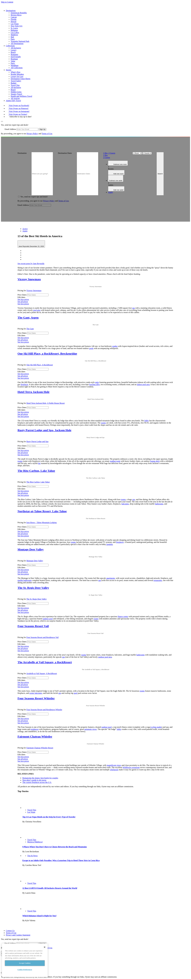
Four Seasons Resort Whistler (36, 698)
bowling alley (94, 384)
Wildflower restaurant (131, 767)
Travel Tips (15, 85)
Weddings (15, 65)
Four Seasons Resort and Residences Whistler (44, 710)
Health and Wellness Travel (21, 96)
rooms (103, 423)
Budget (13, 83)
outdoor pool (48, 619)
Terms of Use (47, 134)
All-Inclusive (16, 48)
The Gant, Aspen (28, 317)
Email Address (10, 129)
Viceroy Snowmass (29, 279)
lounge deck (155, 461)
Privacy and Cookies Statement (18, 935)
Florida (13, 19)
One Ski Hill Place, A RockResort (39, 365)
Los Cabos (15, 32)
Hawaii (13, 22)
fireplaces (24, 384)
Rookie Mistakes (17, 74)
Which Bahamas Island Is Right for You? (39, 916)
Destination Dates (65, 153)
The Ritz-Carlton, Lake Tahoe (36, 470)
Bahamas (14, 30)
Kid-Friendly (16, 57)
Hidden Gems (16, 92)
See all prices (23, 302)
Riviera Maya (16, 15)
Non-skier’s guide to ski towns (34, 780)
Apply (110, 192)
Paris (13, 39)
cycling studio (156, 727)
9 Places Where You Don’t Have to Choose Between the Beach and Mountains (54, 847)
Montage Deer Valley (31, 549)
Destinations (11, 11)
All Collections (17, 68)
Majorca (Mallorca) (35, 842)
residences (35, 729)
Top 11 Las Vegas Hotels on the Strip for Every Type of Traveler (48, 817)
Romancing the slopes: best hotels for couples (40, 778)
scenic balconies (35, 693)
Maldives (14, 35)
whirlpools (114, 770)
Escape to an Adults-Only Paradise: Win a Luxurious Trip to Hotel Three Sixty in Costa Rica (61, 860)
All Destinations (17, 43)
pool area (36, 310)
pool (75, 693)
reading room (115, 461)
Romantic (14, 54)
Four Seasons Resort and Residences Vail (42, 637)
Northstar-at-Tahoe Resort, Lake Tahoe (42, 511)
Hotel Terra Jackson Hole (33, 391)
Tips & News (32, 856)
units (97, 382)
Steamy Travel (16, 94)
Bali (12, 37)
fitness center (123, 616)
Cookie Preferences (25, 969)
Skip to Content (7, 2)
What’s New (15, 72)
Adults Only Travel (13, 101)
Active (25, 229)
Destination (22, 153)
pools (91, 348)
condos (115, 346)
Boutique (14, 59)
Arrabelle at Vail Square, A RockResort (41, 673)
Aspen (24, 231)
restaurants (157, 580)
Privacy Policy (32, 134)
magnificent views (114, 765)
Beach (13, 52)
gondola (109, 544)
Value (13, 61)
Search (160, 174)
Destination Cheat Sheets (20, 79)
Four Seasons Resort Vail (33, 626)
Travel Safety (16, 81)
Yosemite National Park (20, 41)
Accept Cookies (25, 963)
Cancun (14, 17)
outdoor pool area (105, 657)
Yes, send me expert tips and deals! (34, 197)
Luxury (13, 50)
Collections (10, 46)
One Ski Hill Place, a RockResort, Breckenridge (47, 353)
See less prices (23, 299)
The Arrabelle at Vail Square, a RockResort (45, 662)
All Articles (15, 98)
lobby (146, 421)
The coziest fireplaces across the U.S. (37, 782)
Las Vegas (15, 24)
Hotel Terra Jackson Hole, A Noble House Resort (45, 403)
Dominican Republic (19, 13)
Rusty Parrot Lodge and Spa (37, 441)
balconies (125, 504)
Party (13, 63)
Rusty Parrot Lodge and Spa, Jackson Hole (44, 430)
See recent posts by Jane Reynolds (31, 264)
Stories (8, 70)
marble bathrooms (25, 580)
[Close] (44, 947)
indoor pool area (143, 384)
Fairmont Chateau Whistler (35, 736)
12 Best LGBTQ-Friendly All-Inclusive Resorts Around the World (49, 888)
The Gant (30, 329)
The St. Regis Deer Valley (33, 587)
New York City (16, 26)
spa (133, 308)
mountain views (90, 729)
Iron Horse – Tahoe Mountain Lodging (41, 522)
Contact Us (10, 931)
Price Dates (22, 295)
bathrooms (159, 504)
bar (39, 463)
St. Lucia (14, 28)
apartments (110, 578)
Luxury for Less (17, 76)
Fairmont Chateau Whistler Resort (39, 748)
